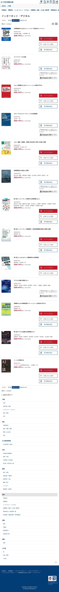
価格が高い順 (23, 20)
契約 (4, 523)
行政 (3, 449)
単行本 (4, 6)
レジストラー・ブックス (9, 409)
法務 (3, 520)
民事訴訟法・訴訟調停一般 (9, 511)
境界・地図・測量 (7, 428)
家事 (3, 469)
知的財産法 (5, 530)
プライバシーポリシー (20, 570)
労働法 (4, 527)
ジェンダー (5, 485)
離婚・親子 (5, 482)
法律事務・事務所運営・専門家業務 (11, 514)
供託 (4, 435)
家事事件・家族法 (7, 489)
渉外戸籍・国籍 (7, 406)
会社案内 (4, 570)
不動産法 (4, 10)
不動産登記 (5, 425)
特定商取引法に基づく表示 (24, 572)
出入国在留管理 (6, 440)
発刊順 (9, 20)
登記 (3, 421)
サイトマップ (36, 572)
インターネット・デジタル (21, 10)
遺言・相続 (5, 472)
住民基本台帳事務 (7, 453)
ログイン (50, 3)
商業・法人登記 (7, 432)
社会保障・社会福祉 (8, 460)
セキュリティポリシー (33, 570)
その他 (4, 548)
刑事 (3, 539)
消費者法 (10, 10)
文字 (4, 416)
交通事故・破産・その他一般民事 (40, 10)
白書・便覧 (5, 555)
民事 (9, 6)
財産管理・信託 (7, 479)
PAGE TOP (55, 562)
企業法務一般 (6, 533)
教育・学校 (5, 456)
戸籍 (3, 399)
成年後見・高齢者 (7, 475)
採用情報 (10, 570)
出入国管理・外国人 (8, 444)
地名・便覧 (5, 413)
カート (48, 3)
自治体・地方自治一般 (8, 463)
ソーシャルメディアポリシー (8, 572)
